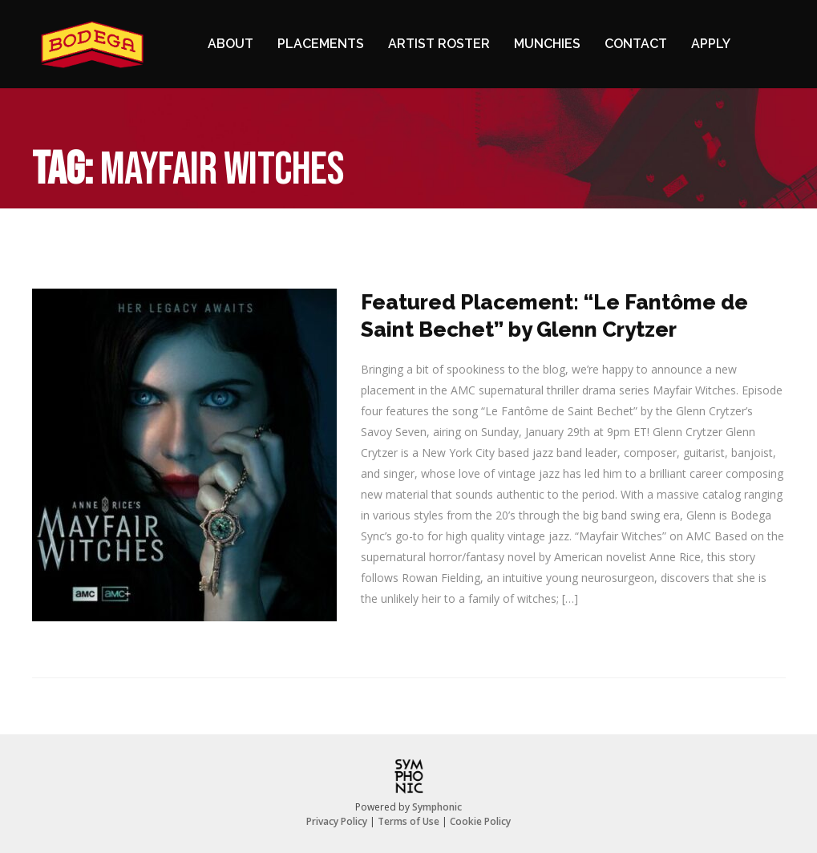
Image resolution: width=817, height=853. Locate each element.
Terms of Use (408, 821)
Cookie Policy (480, 821)
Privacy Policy (336, 821)
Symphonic (437, 807)
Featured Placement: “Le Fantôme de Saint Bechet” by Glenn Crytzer (554, 316)
